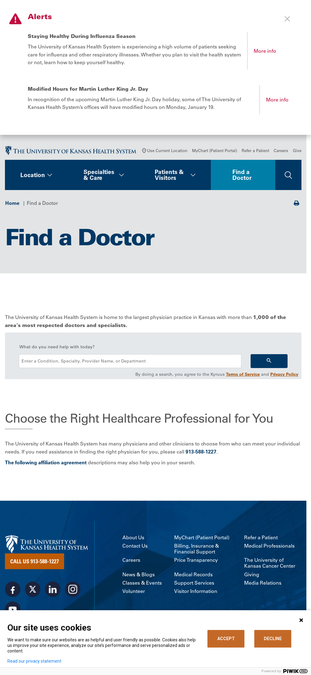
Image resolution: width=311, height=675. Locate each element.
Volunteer (133, 591)
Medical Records (193, 575)
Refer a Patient (255, 150)
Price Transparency (196, 560)
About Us (133, 537)
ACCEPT (226, 638)
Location (32, 175)
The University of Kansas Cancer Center (269, 563)
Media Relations (262, 583)
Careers (281, 150)
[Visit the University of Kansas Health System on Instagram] (72, 589)
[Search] (269, 361)
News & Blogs (138, 575)
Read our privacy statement (34, 661)
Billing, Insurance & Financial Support (196, 549)
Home (12, 203)
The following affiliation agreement (46, 462)
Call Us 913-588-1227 (34, 561)
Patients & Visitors (169, 174)
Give (297, 150)
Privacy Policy (284, 374)
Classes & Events (142, 583)
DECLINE (273, 638)
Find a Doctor (242, 174)
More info (265, 51)
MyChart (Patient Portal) (214, 150)
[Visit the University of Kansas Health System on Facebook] (12, 589)
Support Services (194, 583)
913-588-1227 (201, 452)
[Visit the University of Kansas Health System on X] (32, 589)
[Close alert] (287, 19)
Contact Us (135, 546)
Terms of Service (243, 374)
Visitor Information (195, 591)
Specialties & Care (99, 174)
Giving (251, 575)
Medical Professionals (269, 546)
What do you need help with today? (57, 347)
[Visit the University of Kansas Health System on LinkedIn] (52, 589)
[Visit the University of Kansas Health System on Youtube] (12, 609)
